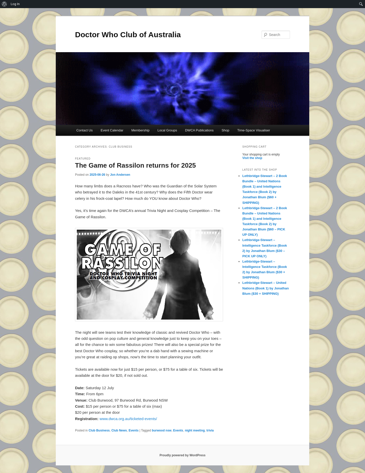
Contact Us (84, 130)
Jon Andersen (120, 174)
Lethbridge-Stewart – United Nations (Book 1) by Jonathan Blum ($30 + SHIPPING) (265, 288)
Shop (225, 130)
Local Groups (167, 130)
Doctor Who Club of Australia (128, 34)
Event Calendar (112, 130)
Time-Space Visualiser (253, 130)
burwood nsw (161, 430)
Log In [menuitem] (15, 4)
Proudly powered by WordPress (182, 455)
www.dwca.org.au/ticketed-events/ (128, 419)
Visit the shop (252, 158)
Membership (140, 130)
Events (133, 430)
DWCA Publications (199, 130)
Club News (119, 430)
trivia (210, 430)
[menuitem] (4, 4)
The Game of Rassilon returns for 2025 (135, 165)
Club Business (99, 430)
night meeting (195, 430)
